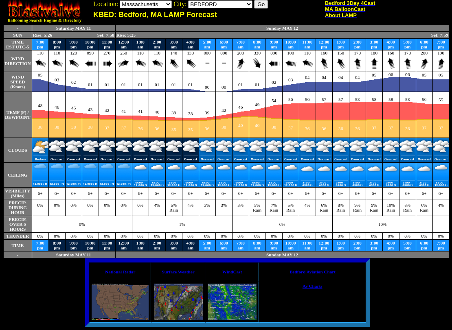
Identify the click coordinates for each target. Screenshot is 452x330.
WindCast (232, 271)
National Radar (120, 271)
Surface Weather (178, 271)
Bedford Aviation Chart (313, 271)
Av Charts (313, 286)
